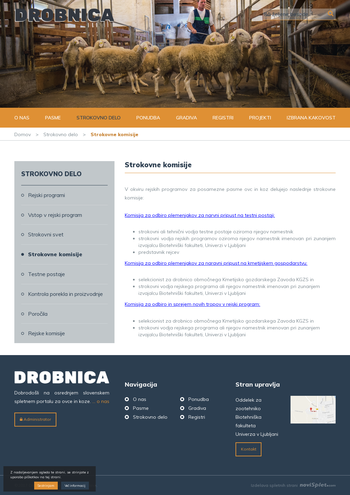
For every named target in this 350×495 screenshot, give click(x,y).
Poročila (38, 313)
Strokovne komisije (55, 254)
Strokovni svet (46, 234)
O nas (21, 118)
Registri (223, 118)
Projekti (260, 118)
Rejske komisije (46, 333)
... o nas (100, 401)
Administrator (35, 419)
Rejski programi (46, 195)
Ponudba (148, 118)
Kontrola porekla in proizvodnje (65, 293)
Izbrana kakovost (311, 118)
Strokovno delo (99, 118)
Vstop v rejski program (55, 214)
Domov (22, 134)
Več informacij (75, 485)
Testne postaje (46, 274)
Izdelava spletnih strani (293, 485)
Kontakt (248, 449)
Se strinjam (46, 485)
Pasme (53, 118)
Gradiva (186, 118)
